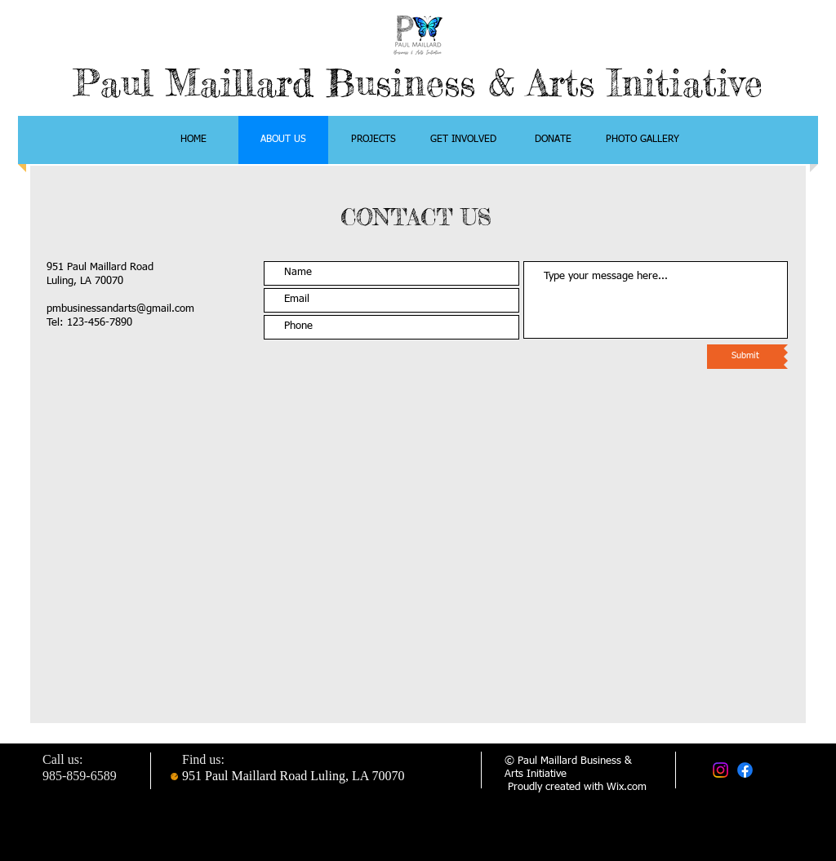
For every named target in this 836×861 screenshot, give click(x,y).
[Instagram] (720, 770)
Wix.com (627, 787)
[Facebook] (745, 770)
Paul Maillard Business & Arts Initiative (418, 82)
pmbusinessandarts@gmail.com (120, 309)
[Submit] (745, 356)
